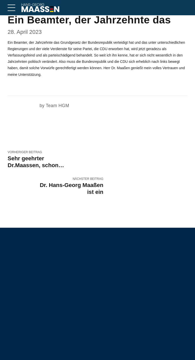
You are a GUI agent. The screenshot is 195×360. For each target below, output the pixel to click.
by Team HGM (55, 105)
